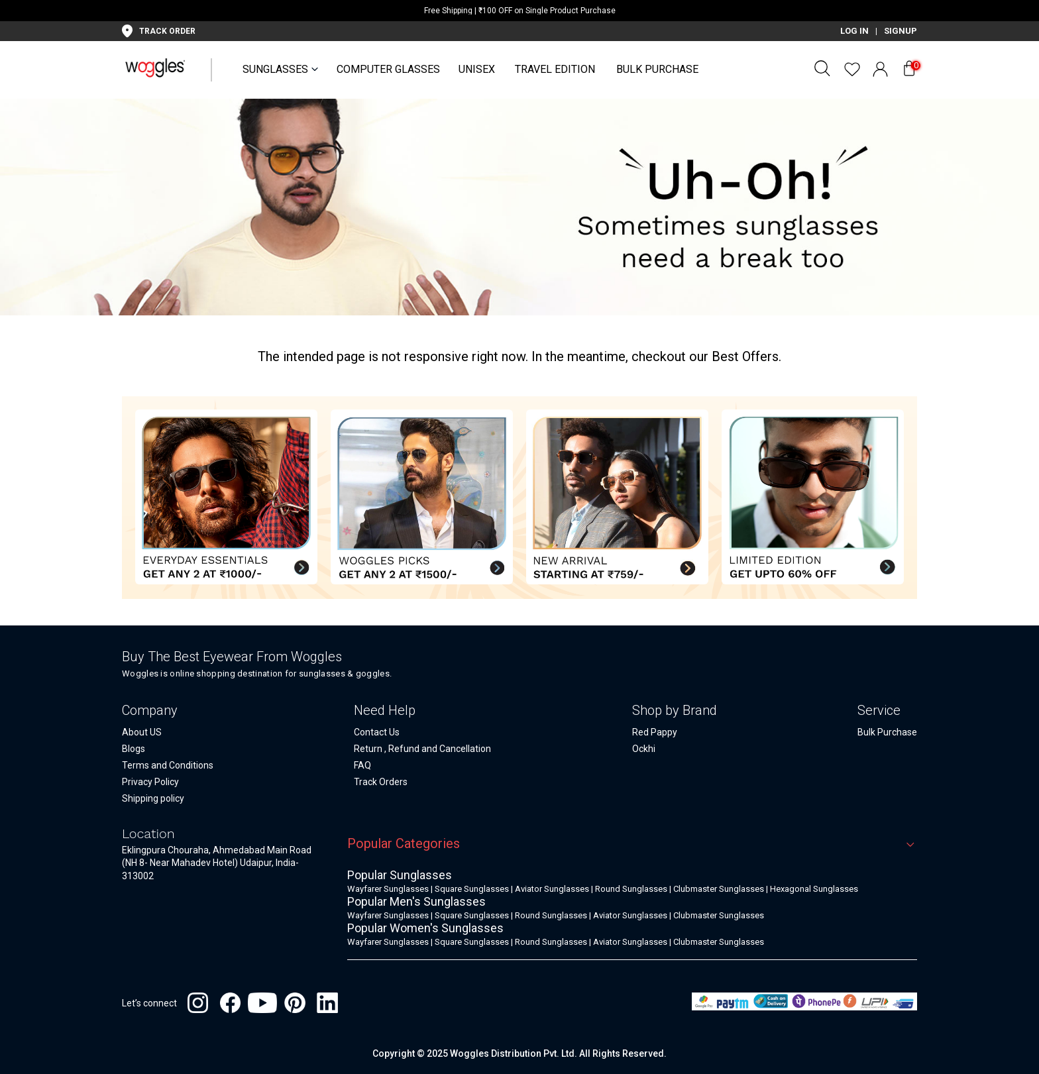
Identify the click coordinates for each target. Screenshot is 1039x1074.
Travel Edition (555, 69)
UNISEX (477, 69)
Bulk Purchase (657, 69)
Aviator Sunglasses (552, 889)
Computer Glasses (388, 69)
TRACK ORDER (167, 31)
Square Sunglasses (472, 889)
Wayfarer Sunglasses (388, 889)
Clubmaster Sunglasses (718, 889)
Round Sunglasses (631, 889)
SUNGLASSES (275, 69)
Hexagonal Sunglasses (814, 889)
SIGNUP (900, 31)
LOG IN (854, 31)
